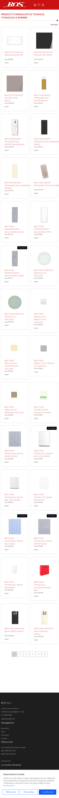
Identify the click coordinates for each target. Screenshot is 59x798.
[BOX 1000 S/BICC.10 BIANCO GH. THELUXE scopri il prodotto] (44, 265)
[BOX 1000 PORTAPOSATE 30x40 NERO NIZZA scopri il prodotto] (14, 265)
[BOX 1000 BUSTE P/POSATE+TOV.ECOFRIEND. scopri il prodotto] (44, 177)
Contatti (4, 738)
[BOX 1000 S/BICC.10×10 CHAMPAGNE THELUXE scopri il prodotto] (14, 357)
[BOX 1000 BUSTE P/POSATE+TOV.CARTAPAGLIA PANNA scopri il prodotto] (14, 178)
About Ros (5, 728)
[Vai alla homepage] (14, 5)
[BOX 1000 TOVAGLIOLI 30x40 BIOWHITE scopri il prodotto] (44, 489)
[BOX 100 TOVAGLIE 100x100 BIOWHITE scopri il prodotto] (14, 47)
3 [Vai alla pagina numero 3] (26, 654)
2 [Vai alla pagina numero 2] (20, 654)
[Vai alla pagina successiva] (45, 654)
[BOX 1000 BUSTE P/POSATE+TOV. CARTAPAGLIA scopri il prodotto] (44, 90)
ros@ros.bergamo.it (8, 719)
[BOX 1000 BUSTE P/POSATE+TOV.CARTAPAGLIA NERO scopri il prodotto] (44, 134)
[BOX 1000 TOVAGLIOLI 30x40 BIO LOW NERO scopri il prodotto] (44, 446)
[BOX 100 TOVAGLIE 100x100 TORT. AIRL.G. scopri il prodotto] (14, 90)
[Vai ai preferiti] (39, 5)
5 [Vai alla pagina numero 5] (38, 654)
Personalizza (29, 792)
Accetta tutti (47, 792)
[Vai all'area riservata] (43, 5)
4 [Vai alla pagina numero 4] (32, 654)
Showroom (5, 735)
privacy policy (9, 785)
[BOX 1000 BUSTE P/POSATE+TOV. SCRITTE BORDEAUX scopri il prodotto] (14, 134)
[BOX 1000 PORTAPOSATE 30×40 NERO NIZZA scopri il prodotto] (14, 221)
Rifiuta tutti (11, 792)
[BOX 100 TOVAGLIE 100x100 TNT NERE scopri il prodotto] (44, 47)
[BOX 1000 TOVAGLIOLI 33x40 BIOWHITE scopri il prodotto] (14, 577)
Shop (3, 732)
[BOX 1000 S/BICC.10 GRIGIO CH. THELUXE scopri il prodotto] (14, 309)
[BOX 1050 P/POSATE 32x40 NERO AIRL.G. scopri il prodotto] (14, 623)
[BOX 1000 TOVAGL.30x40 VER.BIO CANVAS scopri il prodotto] (44, 402)
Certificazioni (6, 761)
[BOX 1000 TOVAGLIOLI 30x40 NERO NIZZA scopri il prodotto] (44, 533)
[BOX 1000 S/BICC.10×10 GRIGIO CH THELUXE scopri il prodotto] (44, 355)
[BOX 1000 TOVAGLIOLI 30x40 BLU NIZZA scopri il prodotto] (14, 533)
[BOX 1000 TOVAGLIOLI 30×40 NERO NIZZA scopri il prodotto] (14, 446)
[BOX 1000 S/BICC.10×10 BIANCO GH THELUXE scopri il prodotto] (44, 310)
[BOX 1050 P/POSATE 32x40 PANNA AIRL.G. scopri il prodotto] (44, 623)
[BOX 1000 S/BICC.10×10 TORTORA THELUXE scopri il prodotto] (14, 402)
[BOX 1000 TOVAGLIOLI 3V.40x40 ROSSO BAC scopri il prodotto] (44, 579)
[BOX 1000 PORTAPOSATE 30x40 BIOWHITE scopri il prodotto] (44, 221)
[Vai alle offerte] (34, 5)
